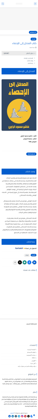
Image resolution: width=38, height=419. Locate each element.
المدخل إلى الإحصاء (28, 58)
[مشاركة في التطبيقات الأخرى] (15, 262)
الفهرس (34, 360)
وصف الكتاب (30, 61)
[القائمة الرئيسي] (35, 3)
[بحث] (3, 3)
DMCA (34, 357)
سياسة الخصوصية (31, 355)
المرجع (12, 413)
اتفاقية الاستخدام (31, 352)
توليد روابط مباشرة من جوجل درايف (27, 366)
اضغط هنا (19, 248)
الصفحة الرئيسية (31, 349)
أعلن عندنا (33, 363)
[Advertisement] (19, 19)
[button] (29, 262)
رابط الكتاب (30, 63)
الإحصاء (33, 39)
